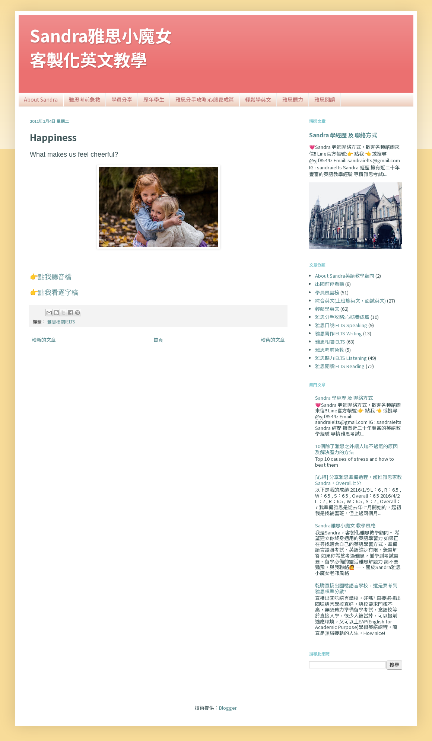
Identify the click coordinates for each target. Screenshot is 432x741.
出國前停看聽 (329, 283)
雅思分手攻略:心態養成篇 (204, 99)
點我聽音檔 (55, 277)
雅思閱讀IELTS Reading (340, 366)
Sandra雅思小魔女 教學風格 (345, 525)
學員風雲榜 (327, 292)
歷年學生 (153, 99)
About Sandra (41, 99)
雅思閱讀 (324, 99)
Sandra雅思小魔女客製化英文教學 (101, 47)
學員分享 (121, 99)
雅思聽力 (292, 99)
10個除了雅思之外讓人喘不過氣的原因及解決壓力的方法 (356, 449)
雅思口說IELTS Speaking (341, 325)
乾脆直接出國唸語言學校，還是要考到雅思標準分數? (356, 588)
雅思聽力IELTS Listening (341, 357)
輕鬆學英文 (258, 99)
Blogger (227, 707)
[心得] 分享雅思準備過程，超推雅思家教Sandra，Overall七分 (358, 479)
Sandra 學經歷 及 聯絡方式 (343, 135)
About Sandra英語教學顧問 (344, 275)
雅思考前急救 (84, 99)
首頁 (158, 339)
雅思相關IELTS (61, 321)
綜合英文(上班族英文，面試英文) (350, 300)
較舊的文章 (273, 339)
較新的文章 (44, 339)
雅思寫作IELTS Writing (338, 333)
